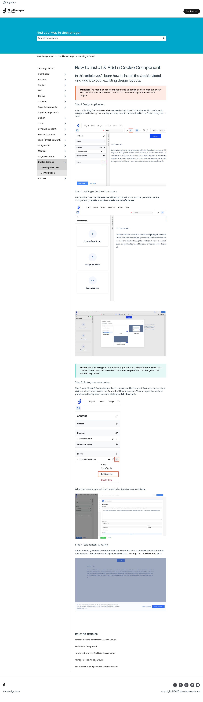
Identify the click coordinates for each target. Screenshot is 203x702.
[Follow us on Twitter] (181, 685)
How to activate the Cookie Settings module (95, 653)
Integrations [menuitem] (44, 145)
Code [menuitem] (41, 123)
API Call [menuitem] (42, 178)
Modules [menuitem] (42, 150)
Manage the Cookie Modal (142, 553)
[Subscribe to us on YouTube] (198, 685)
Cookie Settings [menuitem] (46, 161)
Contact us (191, 11)
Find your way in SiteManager (59, 33)
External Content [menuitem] (47, 134)
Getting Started (86, 56)
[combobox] (99, 38)
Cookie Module (103, 110)
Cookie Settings (66, 56)
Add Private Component (86, 646)
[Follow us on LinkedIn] (192, 685)
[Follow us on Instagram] (186, 685)
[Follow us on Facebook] (175, 685)
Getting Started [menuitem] (46, 68)
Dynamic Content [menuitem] (47, 128)
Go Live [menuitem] (41, 96)
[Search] (163, 38)
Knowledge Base (45, 56)
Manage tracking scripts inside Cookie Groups (95, 639)
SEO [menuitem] (40, 90)
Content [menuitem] (42, 101)
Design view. (97, 113)
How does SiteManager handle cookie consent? (96, 666)
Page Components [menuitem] (47, 107)
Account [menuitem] (42, 79)
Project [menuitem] (41, 84)
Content (112, 391)
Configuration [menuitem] (48, 172)
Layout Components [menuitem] (48, 112)
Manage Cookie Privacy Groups (89, 660)
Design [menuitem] (41, 117)
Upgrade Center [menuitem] (46, 156)
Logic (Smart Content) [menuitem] (49, 139)
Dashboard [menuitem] (43, 73)
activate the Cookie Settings (125, 92)
